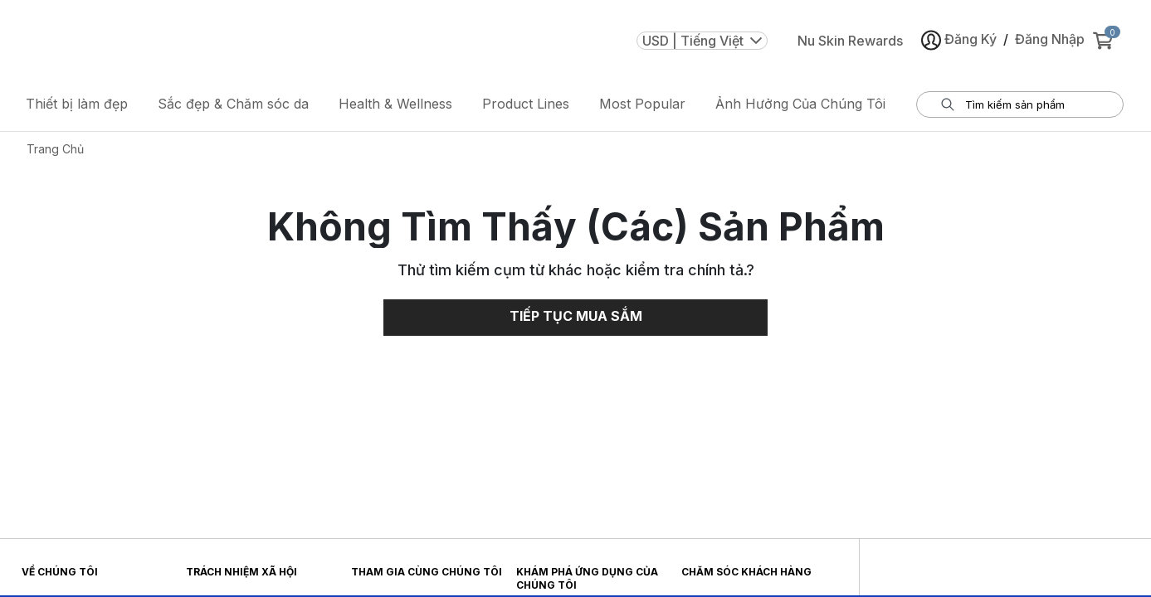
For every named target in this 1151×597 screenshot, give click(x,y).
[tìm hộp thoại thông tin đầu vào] (1030, 104)
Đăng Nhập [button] (1050, 39)
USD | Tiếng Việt (702, 40)
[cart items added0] (1106, 40)
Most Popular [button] (642, 103)
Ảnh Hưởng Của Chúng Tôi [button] (800, 103)
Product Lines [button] (525, 103)
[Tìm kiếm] (947, 104)
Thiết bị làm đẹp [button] (77, 103)
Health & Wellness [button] (395, 103)
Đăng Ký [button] (959, 40)
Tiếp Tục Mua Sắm (576, 316)
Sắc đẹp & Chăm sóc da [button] (233, 103)
